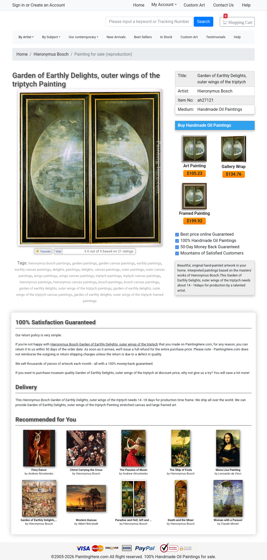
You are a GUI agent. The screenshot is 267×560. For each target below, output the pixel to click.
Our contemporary (82, 37)
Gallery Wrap (234, 166)
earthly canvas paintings (33, 270)
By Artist (25, 37)
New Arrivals (116, 37)
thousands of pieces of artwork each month (59, 364)
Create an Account (48, 5)
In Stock (166, 37)
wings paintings (45, 276)
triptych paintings (108, 276)
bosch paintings (110, 282)
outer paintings (133, 270)
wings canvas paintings (76, 276)
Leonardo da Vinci (229, 473)
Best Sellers (143, 37)
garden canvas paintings (117, 263)
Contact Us (223, 5)
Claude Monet (230, 524)
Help (246, 5)
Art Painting (194, 165)
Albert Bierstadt (88, 524)
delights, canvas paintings (100, 270)
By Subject (50, 37)
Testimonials (215, 37)
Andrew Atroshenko (40, 473)
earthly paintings (149, 263)
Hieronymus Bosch (51, 54)
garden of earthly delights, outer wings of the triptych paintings (65, 288)
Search (203, 21)
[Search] (149, 22)
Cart (237, 20)
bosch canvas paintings (141, 282)
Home (138, 5)
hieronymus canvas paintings (75, 282)
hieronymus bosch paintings (49, 263)
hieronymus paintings (36, 282)
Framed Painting (194, 213)
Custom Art (194, 5)
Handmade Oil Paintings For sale (51, 21)
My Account (164, 4)
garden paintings (84, 263)
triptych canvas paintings (141, 276)
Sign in (18, 5)
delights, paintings (65, 270)
